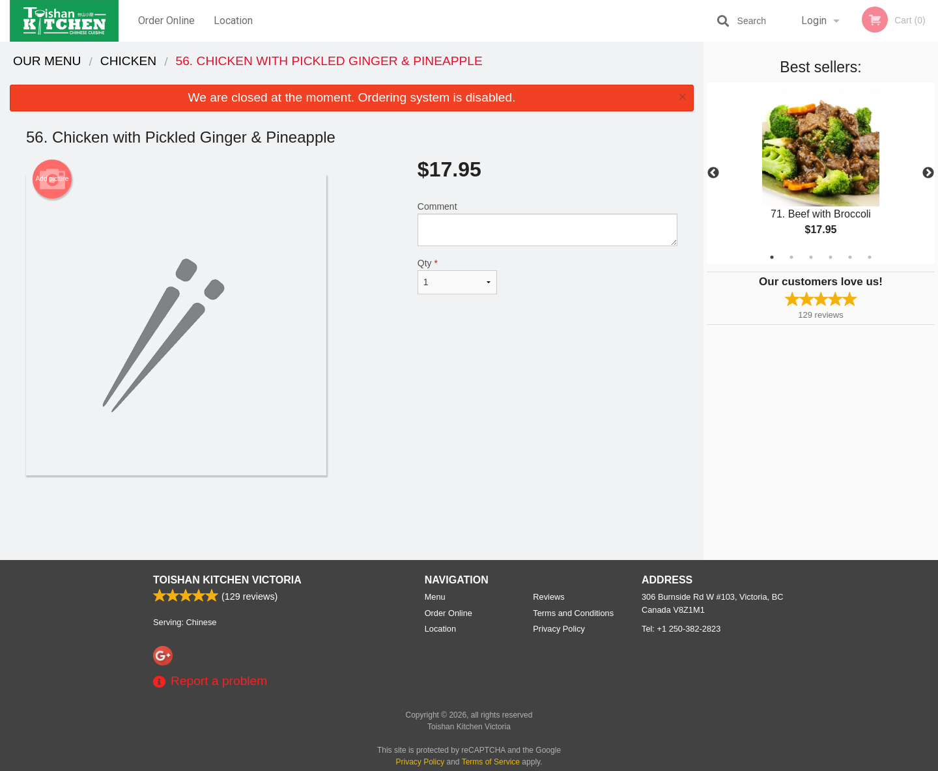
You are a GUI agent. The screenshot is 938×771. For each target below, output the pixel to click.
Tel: (681, 629)
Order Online (166, 20)
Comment (547, 223)
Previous (713, 173)
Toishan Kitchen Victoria (227, 579)
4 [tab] (830, 257)
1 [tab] (771, 257)
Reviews (548, 597)
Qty (457, 276)
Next (928, 173)
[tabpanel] (820, 173)
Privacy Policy (559, 629)
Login (814, 20)
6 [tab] (869, 257)
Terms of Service (491, 761)
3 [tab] (810, 257)
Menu (435, 597)
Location (233, 20)
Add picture (52, 179)
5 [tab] (850, 257)
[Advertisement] (351, 517)
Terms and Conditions (573, 613)
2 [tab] (791, 257)
